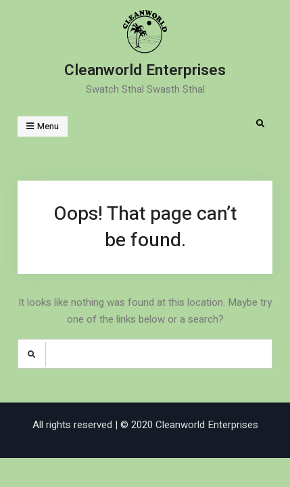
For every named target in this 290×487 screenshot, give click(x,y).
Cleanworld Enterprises (145, 70)
